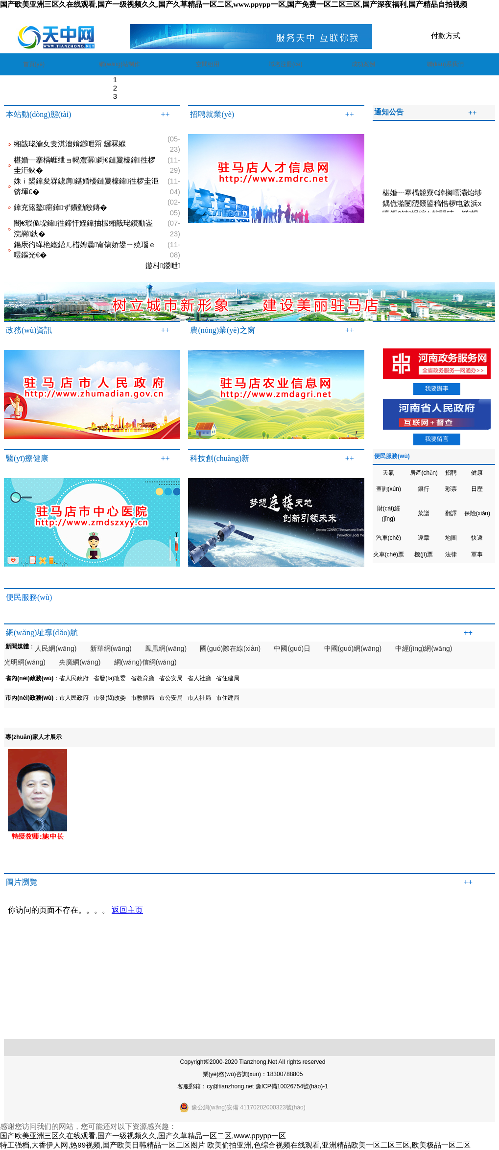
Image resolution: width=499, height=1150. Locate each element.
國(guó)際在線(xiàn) (230, 648)
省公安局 (171, 678)
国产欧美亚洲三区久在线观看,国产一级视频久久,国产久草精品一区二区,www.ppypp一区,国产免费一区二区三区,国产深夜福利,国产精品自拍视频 (233, 4)
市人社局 (199, 697)
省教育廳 (142, 678)
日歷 (477, 488)
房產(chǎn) (424, 472)
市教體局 (142, 697)
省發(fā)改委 (110, 678)
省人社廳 (199, 678)
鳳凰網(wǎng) (166, 648)
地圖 (451, 537)
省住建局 (227, 678)
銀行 (423, 488)
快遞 (477, 537)
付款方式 (445, 35)
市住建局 (227, 697)
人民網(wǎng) (55, 648)
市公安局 (171, 697)
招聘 (451, 472)
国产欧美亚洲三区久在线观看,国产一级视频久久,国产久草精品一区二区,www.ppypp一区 (143, 1135)
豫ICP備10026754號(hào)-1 (292, 1086)
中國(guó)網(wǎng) (353, 648)
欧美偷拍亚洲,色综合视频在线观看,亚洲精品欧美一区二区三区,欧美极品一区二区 (339, 1145)
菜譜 (423, 513)
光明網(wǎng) (25, 662)
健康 (477, 472)
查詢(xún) (388, 488)
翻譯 (451, 513)
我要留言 (437, 439)
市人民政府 (74, 697)
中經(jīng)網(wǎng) (423, 648)
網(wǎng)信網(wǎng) (145, 662)
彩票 (451, 488)
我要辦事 (437, 388)
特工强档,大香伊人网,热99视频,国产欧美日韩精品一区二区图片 (102, 1145)
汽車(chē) (388, 537)
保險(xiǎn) (477, 513)
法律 (451, 554)
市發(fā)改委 (110, 697)
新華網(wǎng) (111, 648)
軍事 (477, 554)
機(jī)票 (423, 554)
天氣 (388, 472)
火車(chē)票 (388, 554)
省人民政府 (74, 678)
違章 (423, 537)
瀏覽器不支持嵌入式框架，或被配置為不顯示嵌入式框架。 (246, 964)
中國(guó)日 (292, 648)
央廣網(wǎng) (79, 662)
